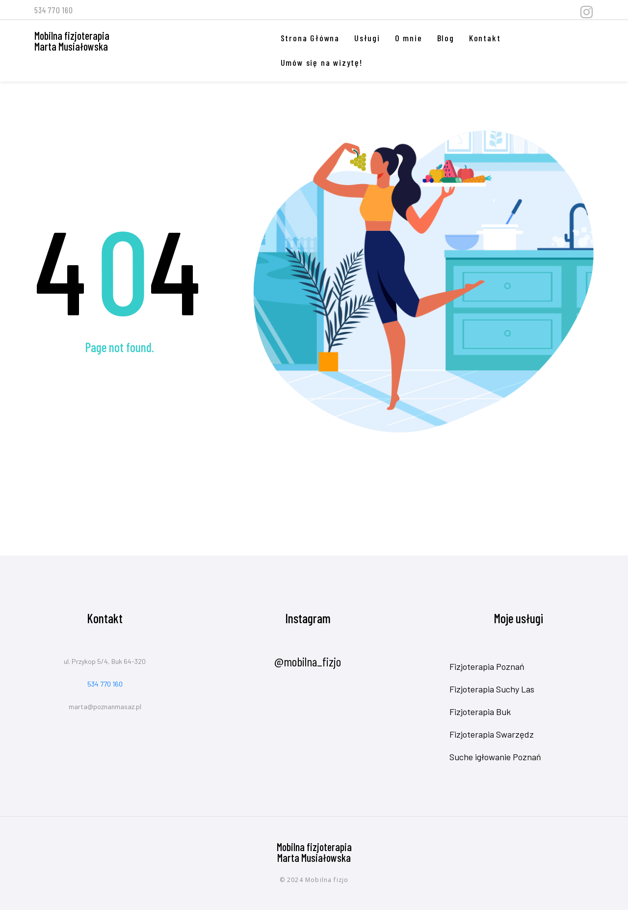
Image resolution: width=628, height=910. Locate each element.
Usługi (367, 37)
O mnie (408, 37)
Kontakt (485, 37)
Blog (445, 37)
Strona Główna (310, 37)
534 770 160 (105, 684)
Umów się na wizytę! (322, 62)
